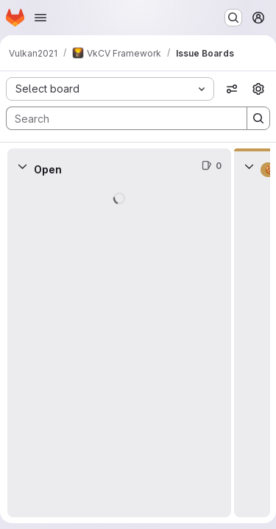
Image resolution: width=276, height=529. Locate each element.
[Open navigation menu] (40, 17)
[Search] (119, 118)
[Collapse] (22, 166)
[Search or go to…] (233, 17)
